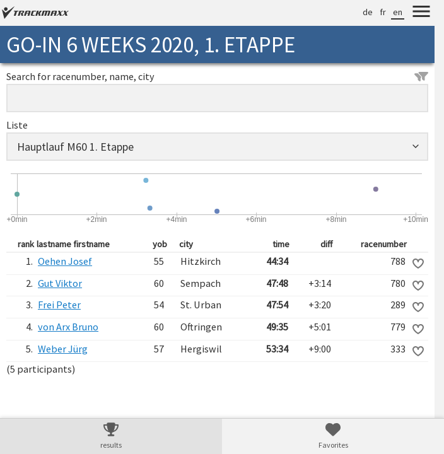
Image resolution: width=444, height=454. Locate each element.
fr (383, 12)
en (397, 12)
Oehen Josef (65, 261)
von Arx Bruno (68, 326)
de (368, 12)
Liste (17, 125)
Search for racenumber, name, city (217, 76)
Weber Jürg (63, 348)
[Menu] (421, 13)
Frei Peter (59, 304)
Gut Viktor (60, 283)
